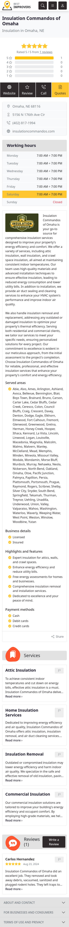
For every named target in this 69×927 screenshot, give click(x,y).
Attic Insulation (20, 670)
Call (43, 89)
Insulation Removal (24, 754)
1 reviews (46, 52)
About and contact (19, 903)
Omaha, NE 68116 (26, 106)
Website (9, 89)
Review (27, 89)
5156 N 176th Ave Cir (29, 114)
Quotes (60, 89)
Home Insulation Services (21, 712)
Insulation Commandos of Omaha (31, 21)
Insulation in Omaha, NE (23, 30)
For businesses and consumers (28, 912)
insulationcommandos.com (34, 131)
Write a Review (54, 842)
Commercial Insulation (27, 794)
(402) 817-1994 (24, 123)
